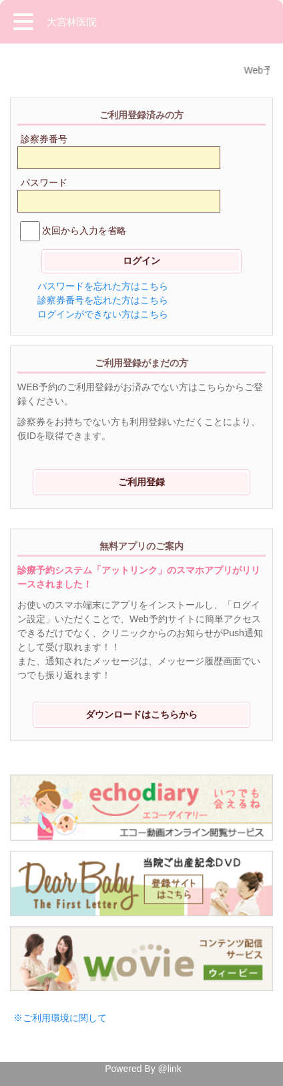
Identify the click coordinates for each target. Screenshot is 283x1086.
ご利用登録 (141, 482)
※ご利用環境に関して (60, 1017)
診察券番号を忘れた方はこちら (102, 300)
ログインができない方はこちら (102, 314)
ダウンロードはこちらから (141, 714)
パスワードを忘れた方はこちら (102, 286)
